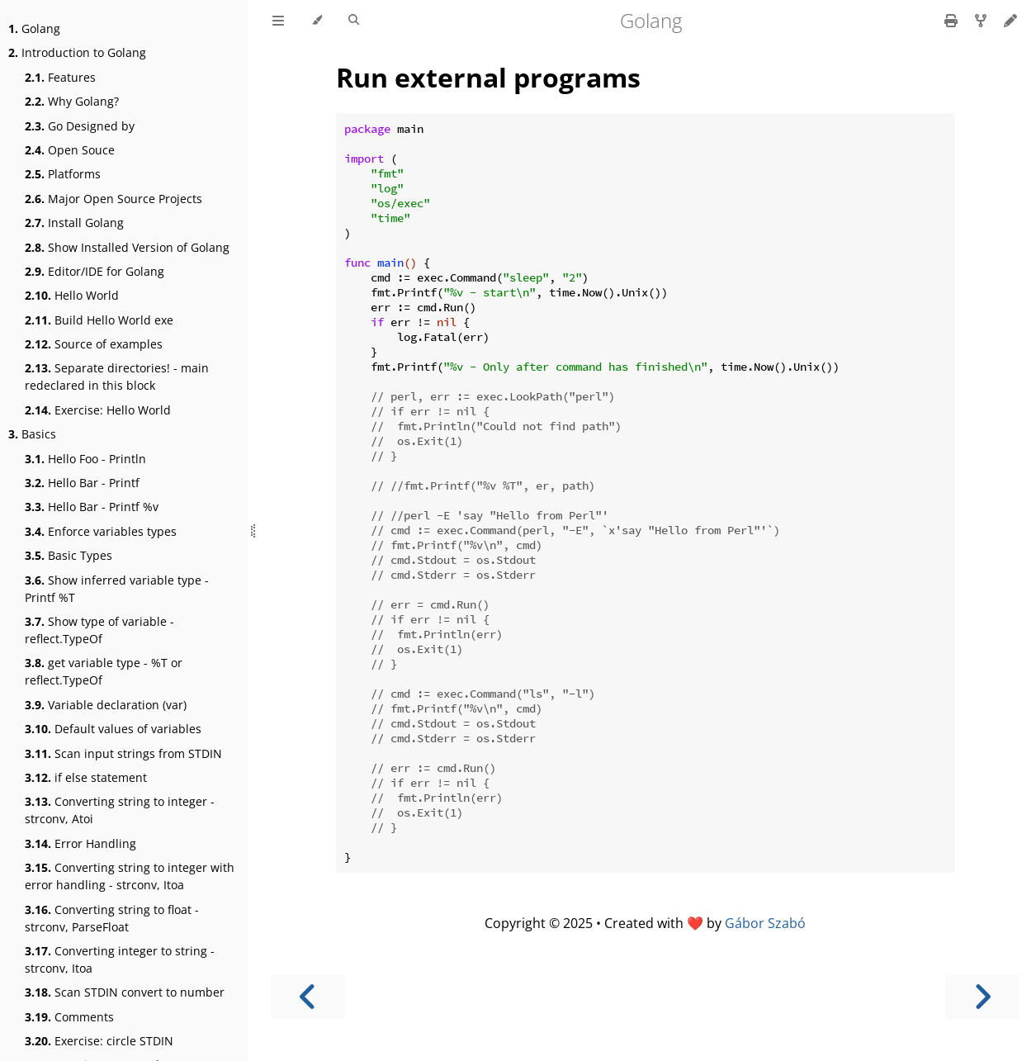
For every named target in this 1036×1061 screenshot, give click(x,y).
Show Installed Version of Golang (127, 247)
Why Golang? (72, 101)
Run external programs (488, 77)
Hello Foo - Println (85, 459)
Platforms (63, 174)
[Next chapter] (982, 997)
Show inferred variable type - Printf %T (117, 588)
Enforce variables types (101, 531)
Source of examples (94, 344)
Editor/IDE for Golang (94, 271)
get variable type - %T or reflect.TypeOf (103, 671)
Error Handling (80, 843)
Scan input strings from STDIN (123, 753)
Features (60, 77)
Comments (69, 1017)
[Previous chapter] (308, 997)
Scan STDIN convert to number (125, 992)
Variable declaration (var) (106, 705)
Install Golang (74, 222)
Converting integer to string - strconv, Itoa (120, 959)
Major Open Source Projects (113, 198)
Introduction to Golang (77, 52)
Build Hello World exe (99, 320)
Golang (34, 28)
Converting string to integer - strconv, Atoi (120, 810)
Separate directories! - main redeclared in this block (117, 376)
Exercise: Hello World (98, 410)
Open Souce (70, 150)
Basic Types (68, 555)
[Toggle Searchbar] (353, 20)
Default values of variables (113, 729)
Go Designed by (80, 126)
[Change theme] (316, 20)
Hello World (72, 295)
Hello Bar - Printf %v (91, 506)
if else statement (86, 777)
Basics (32, 434)
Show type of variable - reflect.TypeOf (99, 630)
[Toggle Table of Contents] (278, 20)
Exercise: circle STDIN (99, 1041)
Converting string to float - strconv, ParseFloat (112, 918)
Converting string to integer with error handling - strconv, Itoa (129, 876)
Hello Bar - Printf (82, 482)
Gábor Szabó (765, 923)
